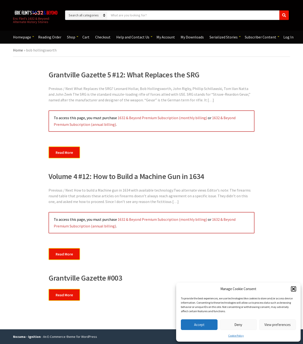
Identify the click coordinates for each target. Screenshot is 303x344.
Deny (238, 324)
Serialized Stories (223, 37)
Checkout (103, 37)
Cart (85, 37)
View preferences (277, 324)
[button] (293, 289)
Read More (64, 152)
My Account (165, 37)
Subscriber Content (260, 37)
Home (18, 50)
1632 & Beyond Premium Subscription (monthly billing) (162, 117)
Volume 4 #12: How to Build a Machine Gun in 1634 (126, 176)
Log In (288, 37)
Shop (71, 37)
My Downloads (192, 37)
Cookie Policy (236, 335)
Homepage (22, 37)
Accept (199, 324)
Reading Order (49, 37)
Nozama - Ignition (27, 337)
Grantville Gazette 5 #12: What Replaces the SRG (124, 75)
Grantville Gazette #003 (85, 278)
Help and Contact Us (132, 37)
